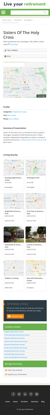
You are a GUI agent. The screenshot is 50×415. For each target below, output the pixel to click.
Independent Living (19, 112)
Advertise (34, 402)
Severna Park (9, 221)
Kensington (9, 187)
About (15, 402)
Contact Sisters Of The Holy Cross (32, 140)
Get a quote (11, 115)
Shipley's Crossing (11, 278)
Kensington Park (33, 178)
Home (7, 402)
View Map (13, 44)
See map (41, 96)
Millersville (8, 288)
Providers (24, 402)
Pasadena (30, 288)
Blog (43, 402)
